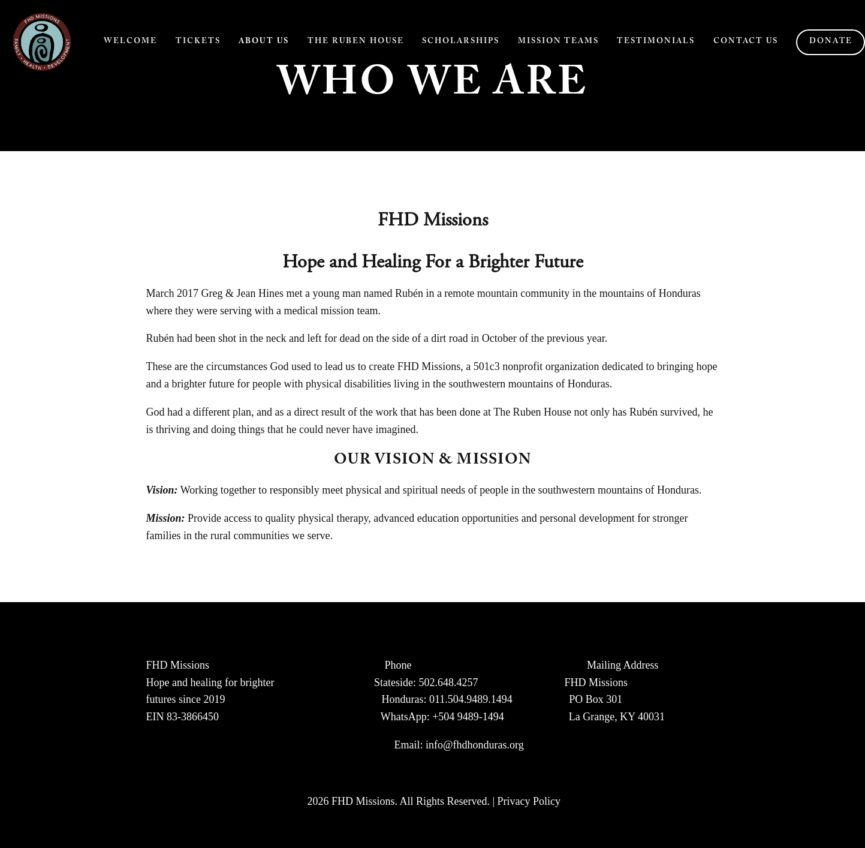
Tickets (198, 42)
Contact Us (745, 42)
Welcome (130, 42)
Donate (830, 42)
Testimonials (656, 42)
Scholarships (460, 42)
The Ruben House (356, 42)
